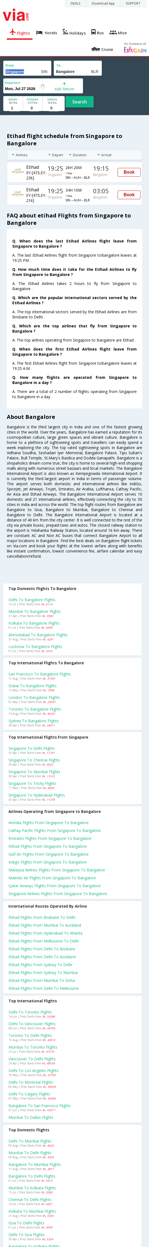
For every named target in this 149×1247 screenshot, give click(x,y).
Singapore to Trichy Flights (32, 783)
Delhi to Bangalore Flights (31, 599)
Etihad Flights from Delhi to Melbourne (43, 988)
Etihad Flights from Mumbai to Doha (41, 980)
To (58, 65)
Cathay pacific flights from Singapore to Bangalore (54, 830)
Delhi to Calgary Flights (29, 1093)
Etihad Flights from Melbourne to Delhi (43, 941)
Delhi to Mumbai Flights (30, 1141)
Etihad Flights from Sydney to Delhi (40, 964)
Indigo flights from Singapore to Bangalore (47, 862)
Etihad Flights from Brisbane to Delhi (41, 917)
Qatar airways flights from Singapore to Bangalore (54, 885)
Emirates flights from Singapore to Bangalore (49, 838)
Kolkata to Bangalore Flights (34, 623)
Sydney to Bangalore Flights (33, 720)
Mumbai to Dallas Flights (30, 1117)
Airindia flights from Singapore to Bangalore (48, 822)
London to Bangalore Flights (34, 697)
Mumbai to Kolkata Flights (32, 1187)
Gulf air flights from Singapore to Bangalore (48, 854)
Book (129, 172)
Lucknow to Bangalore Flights (35, 646)
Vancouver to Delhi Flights (32, 1058)
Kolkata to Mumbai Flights (32, 1211)
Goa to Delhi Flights (26, 1223)
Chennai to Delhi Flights (29, 1199)
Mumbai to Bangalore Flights (34, 611)
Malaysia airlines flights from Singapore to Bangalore (56, 870)
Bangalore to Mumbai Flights (34, 1164)
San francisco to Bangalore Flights (39, 674)
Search (79, 102)
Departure (12, 83)
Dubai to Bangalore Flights (32, 685)
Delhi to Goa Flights (26, 1234)
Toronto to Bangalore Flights (34, 709)
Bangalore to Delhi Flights (31, 1176)
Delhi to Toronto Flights (30, 1012)
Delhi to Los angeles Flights (33, 1070)
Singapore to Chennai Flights (34, 760)
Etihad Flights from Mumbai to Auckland (44, 925)
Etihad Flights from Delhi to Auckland (42, 956)
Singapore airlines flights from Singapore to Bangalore (57, 893)
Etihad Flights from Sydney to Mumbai (43, 972)
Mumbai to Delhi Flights (30, 1152)
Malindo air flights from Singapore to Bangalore (52, 877)
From (10, 65)
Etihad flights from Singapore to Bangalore (47, 846)
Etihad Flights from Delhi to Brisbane (41, 948)
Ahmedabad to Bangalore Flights (38, 634)
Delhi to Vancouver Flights (32, 1023)
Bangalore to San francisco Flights (39, 1105)
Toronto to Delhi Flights (30, 1035)
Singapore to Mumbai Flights (34, 771)
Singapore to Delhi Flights (31, 748)
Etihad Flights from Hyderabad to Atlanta (45, 933)
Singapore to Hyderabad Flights (36, 795)
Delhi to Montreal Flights (30, 1082)
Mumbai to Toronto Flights (32, 1047)
